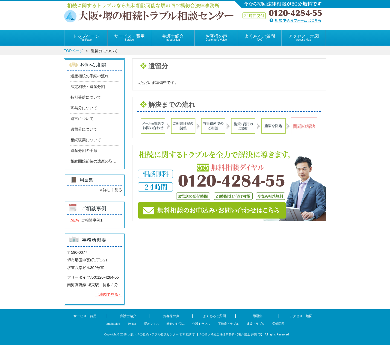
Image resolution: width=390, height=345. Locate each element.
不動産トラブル (228, 323)
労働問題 (278, 323)
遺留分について (83, 129)
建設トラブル (256, 323)
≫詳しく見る (110, 190)
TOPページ (73, 51)
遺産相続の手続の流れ (89, 76)
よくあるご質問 (259, 37)
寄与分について (83, 108)
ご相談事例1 (91, 220)
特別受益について (85, 97)
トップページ (85, 37)
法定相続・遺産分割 (87, 87)
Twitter (132, 323)
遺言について (81, 119)
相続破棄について (85, 140)
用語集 (257, 316)
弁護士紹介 (172, 37)
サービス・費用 (129, 37)
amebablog (113, 323)
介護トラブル (201, 323)
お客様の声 (216, 37)
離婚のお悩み (176, 323)
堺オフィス (151, 323)
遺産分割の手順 (83, 151)
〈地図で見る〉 (108, 294)
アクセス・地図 (304, 37)
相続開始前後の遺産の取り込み (97, 161)
